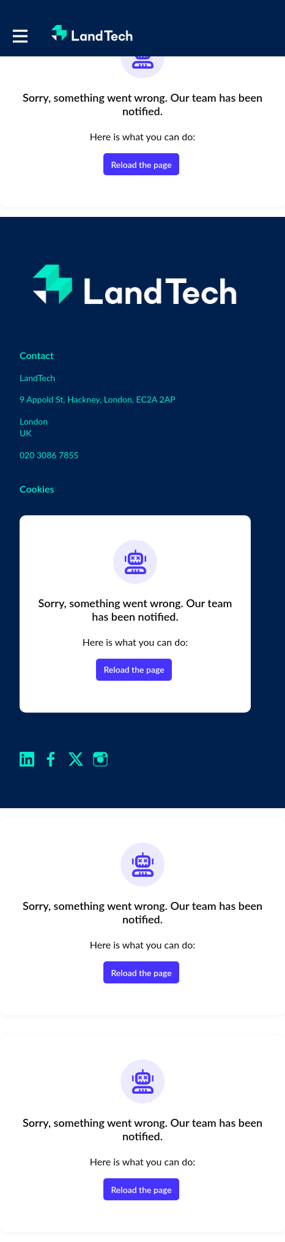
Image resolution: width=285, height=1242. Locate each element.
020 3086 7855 (49, 455)
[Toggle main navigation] (19, 35)
